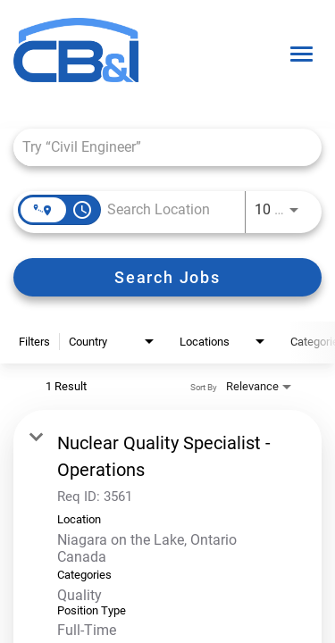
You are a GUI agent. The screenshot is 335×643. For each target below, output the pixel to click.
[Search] (167, 277)
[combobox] (158, 147)
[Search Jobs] (167, 277)
